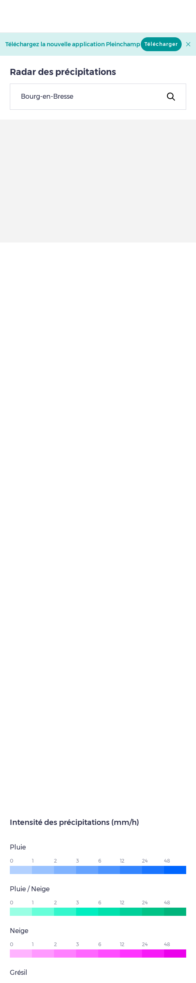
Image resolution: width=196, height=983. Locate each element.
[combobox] (98, 97)
